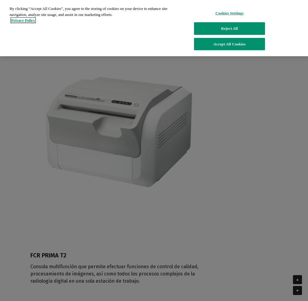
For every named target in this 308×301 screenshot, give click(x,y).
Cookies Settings (229, 9)
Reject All (229, 25)
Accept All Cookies (229, 40)
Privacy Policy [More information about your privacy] (23, 16)
